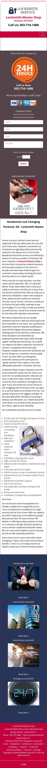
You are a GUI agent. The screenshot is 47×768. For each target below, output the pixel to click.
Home (11, 41)
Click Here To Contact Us (23, 53)
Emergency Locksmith (23, 678)
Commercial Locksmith (23, 601)
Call (23, 764)
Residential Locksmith (23, 563)
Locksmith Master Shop (28, 261)
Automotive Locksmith (23, 176)
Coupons (23, 747)
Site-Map (37, 750)
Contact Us (34, 747)
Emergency (13, 747)
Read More (23, 597)
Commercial (26, 744)
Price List (28, 750)
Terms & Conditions (14, 750)
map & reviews (30, 732)
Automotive (38, 744)
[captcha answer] (26, 157)
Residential (15, 744)
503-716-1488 (29, 25)
